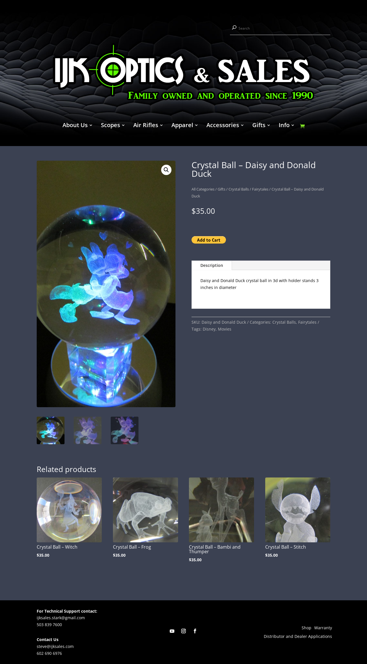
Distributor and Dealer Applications (298, 636)
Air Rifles (145, 126)
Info (284, 126)
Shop (306, 628)
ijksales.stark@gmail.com (61, 617)
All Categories (203, 189)
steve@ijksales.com (55, 646)
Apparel (182, 126)
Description (211, 265)
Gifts (259, 126)
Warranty (323, 628)
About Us (75, 126)
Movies (224, 329)
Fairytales (260, 189)
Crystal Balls (239, 189)
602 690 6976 (49, 653)
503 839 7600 (49, 624)
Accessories (222, 126)
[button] (166, 170)
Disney (209, 329)
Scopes (110, 126)
